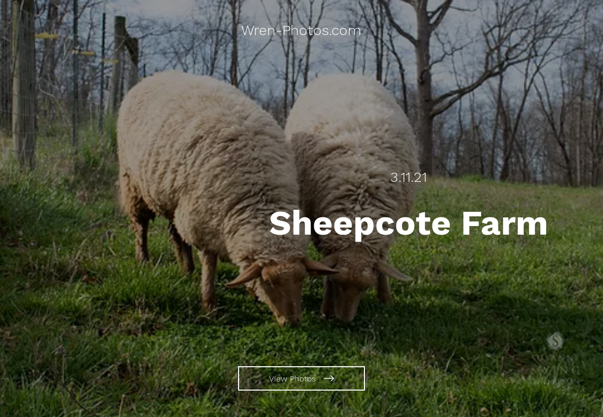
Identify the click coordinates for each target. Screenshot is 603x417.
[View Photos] (301, 378)
